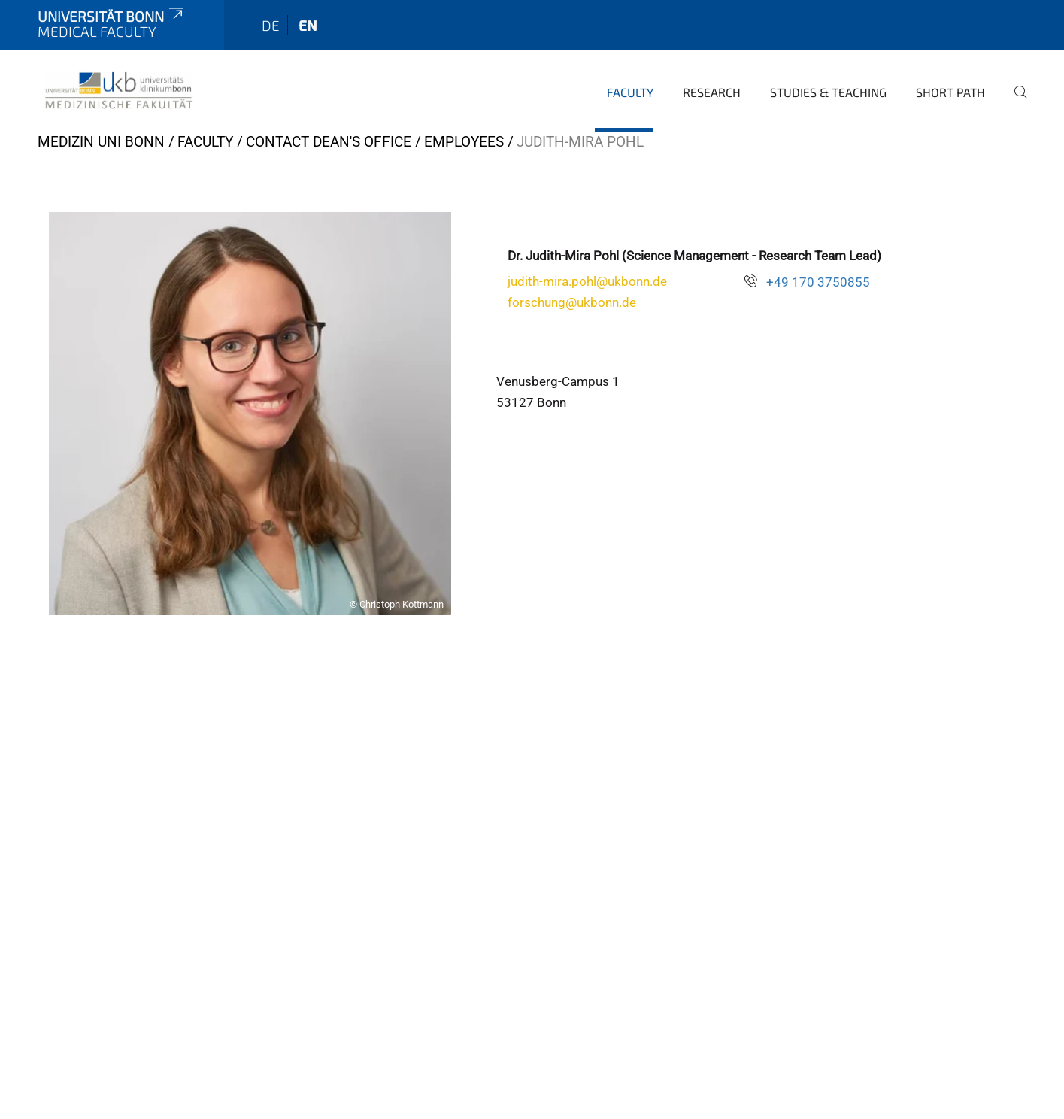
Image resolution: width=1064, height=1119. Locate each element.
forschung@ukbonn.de (572, 302)
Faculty (630, 92)
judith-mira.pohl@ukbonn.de (587, 281)
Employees (464, 141)
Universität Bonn (112, 16)
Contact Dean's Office (328, 141)
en (308, 25)
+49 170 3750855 (818, 282)
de (271, 25)
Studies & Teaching (828, 92)
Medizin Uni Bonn (101, 141)
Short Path (950, 92)
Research (712, 92)
